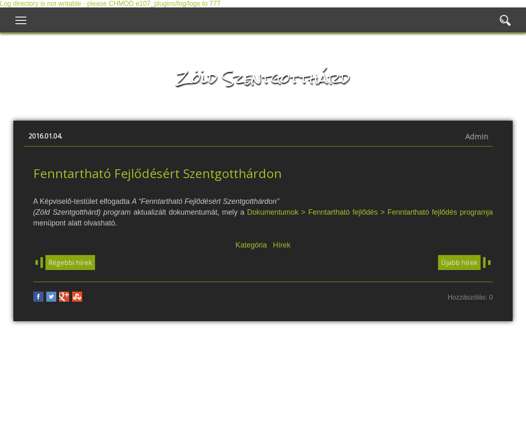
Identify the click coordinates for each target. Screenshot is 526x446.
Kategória (251, 245)
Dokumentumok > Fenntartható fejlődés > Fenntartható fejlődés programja (370, 212)
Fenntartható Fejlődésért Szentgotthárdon (157, 173)
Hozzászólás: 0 (470, 297)
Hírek (282, 245)
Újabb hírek (459, 262)
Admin (476, 136)
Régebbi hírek (70, 262)
